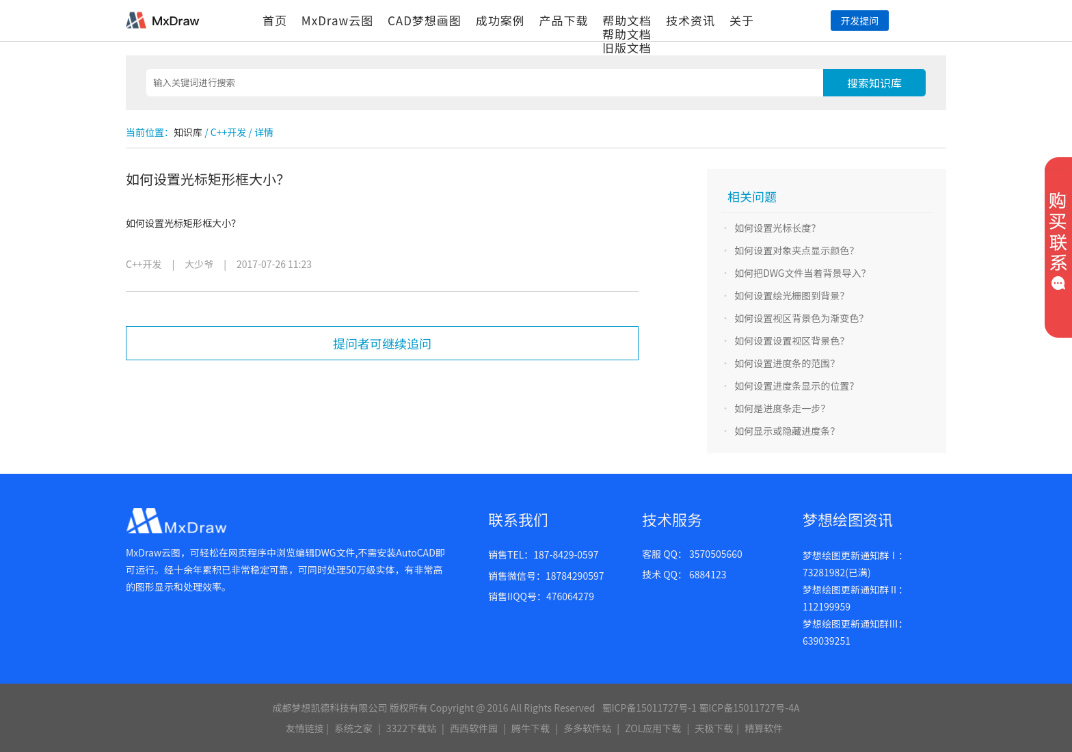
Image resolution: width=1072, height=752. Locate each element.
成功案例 (500, 20)
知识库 (188, 132)
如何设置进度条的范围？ (787, 363)
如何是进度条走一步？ (782, 408)
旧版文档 (627, 47)
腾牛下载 (530, 728)
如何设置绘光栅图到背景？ (791, 295)
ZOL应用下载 (653, 728)
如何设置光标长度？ (777, 227)
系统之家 (353, 728)
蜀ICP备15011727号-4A (749, 707)
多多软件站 (587, 728)
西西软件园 (474, 728)
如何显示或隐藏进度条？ (787, 431)
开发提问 (859, 20)
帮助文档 (627, 20)
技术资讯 (690, 20)
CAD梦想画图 (424, 20)
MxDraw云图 (337, 20)
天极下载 (714, 728)
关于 (741, 20)
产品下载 (563, 20)
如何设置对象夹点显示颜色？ (796, 250)
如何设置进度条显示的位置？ (796, 385)
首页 (275, 20)
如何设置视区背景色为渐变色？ (801, 318)
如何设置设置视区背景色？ (791, 340)
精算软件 (764, 728)
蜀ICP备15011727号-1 (649, 707)
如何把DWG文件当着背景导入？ (802, 273)
